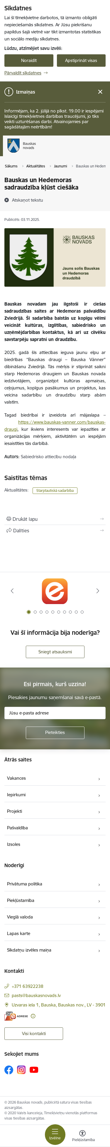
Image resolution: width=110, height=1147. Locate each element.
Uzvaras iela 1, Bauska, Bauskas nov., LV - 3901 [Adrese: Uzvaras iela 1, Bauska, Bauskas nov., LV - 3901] (59, 1005)
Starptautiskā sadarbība (55, 490)
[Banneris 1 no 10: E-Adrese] (55, 591)
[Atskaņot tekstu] (27, 199)
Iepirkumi (16, 794)
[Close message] (100, 92)
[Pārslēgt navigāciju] (55, 1134)
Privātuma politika (24, 884)
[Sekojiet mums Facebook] (8, 1070)
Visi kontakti (34, 1033)
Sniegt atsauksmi (55, 652)
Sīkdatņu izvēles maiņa (29, 950)
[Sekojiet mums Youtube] (34, 1069)
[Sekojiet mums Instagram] (21, 1070)
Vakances (16, 778)
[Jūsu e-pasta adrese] (55, 713)
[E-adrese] (16, 1016)
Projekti (14, 811)
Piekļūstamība (20, 900)
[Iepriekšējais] (12, 590)
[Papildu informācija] (33, 1016)
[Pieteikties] (55, 733)
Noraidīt (29, 60)
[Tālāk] (97, 590)
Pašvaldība (17, 828)
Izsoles (13, 844)
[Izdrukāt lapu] (55, 519)
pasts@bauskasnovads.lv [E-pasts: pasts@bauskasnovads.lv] (36, 995)
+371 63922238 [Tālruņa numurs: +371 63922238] (27, 986)
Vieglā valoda (20, 917)
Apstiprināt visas (81, 60)
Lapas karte (18, 933)
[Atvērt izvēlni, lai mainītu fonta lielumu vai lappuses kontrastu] (82, 1136)
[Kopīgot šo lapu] (55, 530)
